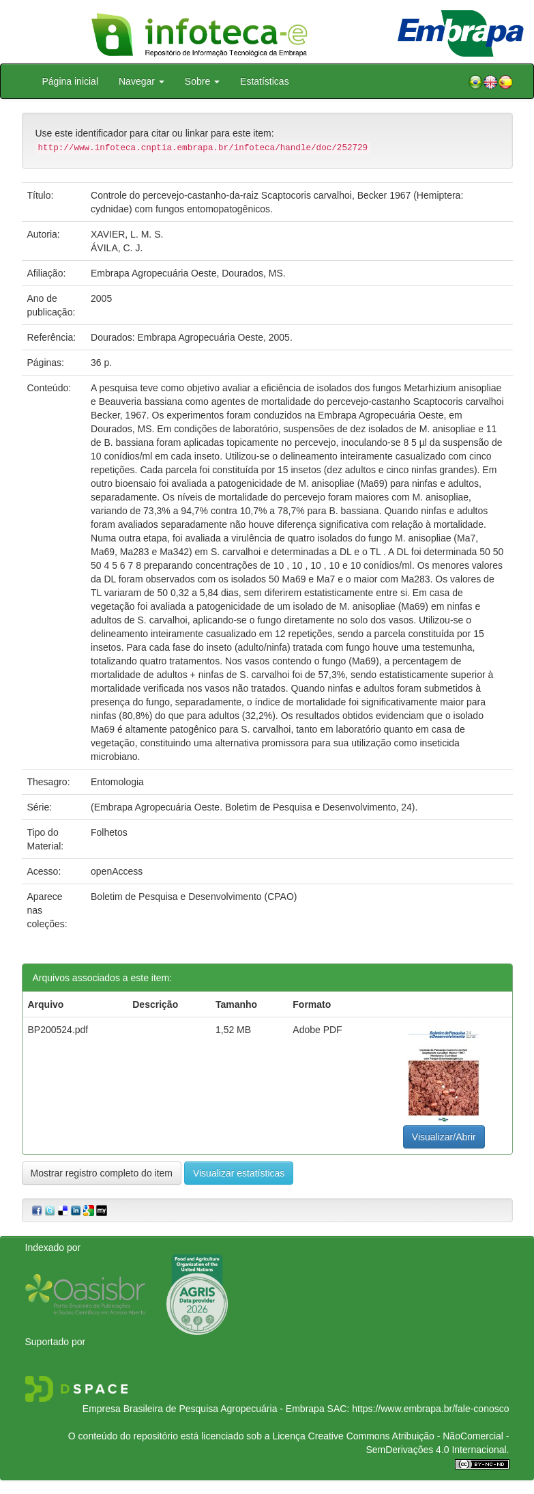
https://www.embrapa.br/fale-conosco (430, 1408)
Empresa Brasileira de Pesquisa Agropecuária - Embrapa (204, 1408)
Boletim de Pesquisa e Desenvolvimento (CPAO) (194, 896)
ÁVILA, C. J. (117, 247)
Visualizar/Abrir (444, 1136)
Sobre (202, 81)
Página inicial (70, 81)
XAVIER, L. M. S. (127, 234)
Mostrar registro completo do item (102, 1173)
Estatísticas (264, 81)
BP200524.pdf (58, 1029)
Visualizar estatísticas (238, 1173)
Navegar (141, 81)
